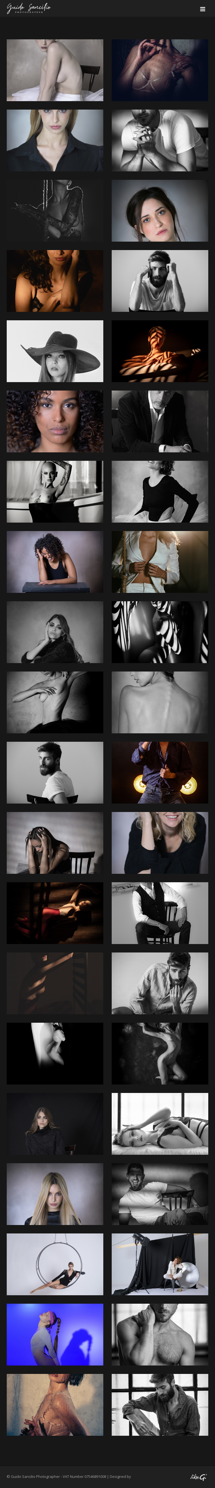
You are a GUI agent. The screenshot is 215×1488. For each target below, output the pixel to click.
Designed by (120, 1476)
